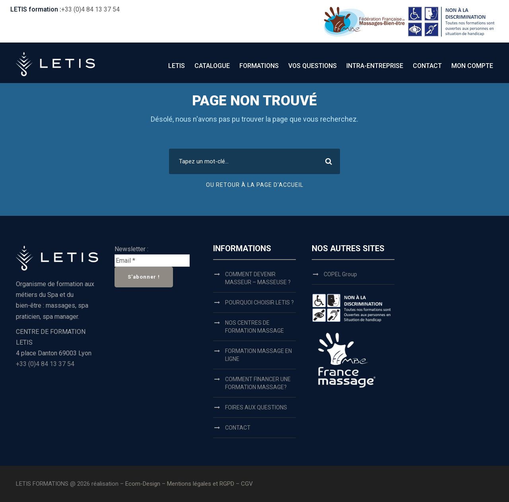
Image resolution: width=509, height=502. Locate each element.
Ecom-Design (142, 483)
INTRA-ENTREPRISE (374, 66)
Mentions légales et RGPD (201, 483)
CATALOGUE (212, 66)
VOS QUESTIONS (312, 66)
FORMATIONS (259, 66)
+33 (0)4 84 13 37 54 (90, 9)
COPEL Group (340, 274)
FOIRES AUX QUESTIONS (256, 407)
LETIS (176, 66)
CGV (247, 483)
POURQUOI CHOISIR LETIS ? (259, 302)
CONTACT (427, 66)
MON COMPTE (472, 66)
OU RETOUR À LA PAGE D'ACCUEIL (254, 185)
